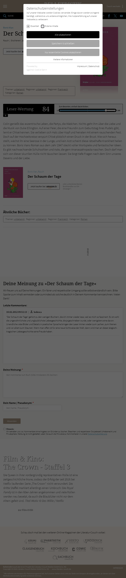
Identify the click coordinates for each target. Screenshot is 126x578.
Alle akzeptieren (63, 34)
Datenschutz (93, 66)
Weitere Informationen (63, 59)
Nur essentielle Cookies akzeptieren (63, 52)
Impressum (82, 66)
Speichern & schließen (63, 43)
